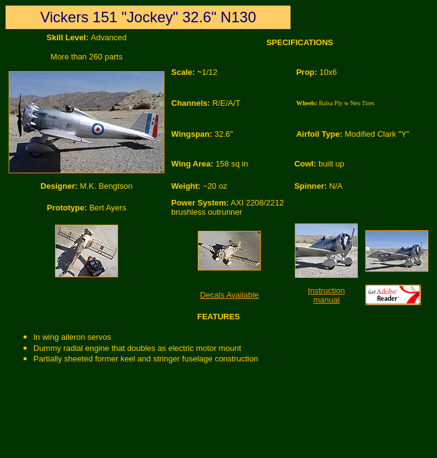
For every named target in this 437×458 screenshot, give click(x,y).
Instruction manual (326, 295)
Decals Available (229, 295)
